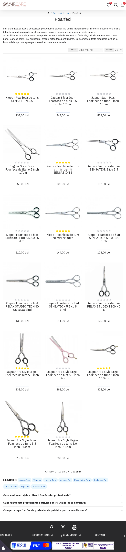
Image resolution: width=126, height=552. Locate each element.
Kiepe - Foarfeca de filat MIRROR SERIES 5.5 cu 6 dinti (22, 238)
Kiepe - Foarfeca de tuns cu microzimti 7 (63, 236)
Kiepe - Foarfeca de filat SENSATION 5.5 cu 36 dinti (104, 238)
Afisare (109, 49)
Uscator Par (65, 480)
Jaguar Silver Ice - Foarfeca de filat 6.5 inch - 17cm (22, 169)
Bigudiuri (25, 486)
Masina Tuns (50, 480)
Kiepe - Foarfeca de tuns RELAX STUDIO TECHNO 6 (104, 306)
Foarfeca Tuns (39, 486)
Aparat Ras (25, 480)
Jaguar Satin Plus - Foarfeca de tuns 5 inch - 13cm (104, 101)
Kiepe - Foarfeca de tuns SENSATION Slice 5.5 (103, 168)
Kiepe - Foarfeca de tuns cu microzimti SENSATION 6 (63, 169)
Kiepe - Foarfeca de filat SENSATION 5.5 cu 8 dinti (63, 306)
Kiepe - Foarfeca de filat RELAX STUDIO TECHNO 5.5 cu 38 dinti (22, 306)
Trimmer (37, 480)
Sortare (73, 49)
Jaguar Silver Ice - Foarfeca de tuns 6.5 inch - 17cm (63, 101)
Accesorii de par (61, 13)
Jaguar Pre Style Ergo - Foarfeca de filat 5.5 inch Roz (63, 375)
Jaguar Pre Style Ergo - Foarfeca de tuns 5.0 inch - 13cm (62, 443)
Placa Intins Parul (82, 480)
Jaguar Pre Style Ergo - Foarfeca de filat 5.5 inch (22, 373)
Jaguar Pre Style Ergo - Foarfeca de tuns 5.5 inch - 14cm (22, 443)
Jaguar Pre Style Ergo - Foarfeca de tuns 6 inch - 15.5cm (104, 375)
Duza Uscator (11, 486)
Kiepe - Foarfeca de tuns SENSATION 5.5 (22, 99)
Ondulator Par (100, 480)
